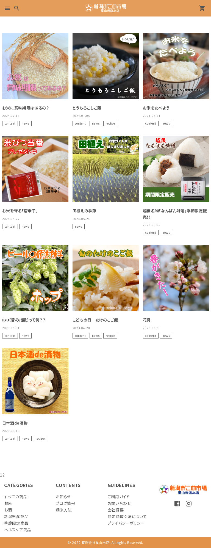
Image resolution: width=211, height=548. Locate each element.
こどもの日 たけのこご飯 (95, 320)
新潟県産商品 (16, 516)
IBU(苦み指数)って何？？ (24, 320)
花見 (147, 320)
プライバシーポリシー (126, 523)
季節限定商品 (16, 523)
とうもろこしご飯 (87, 108)
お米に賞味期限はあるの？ (25, 108)
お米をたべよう (156, 108)
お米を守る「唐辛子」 (20, 210)
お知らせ (63, 496)
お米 (8, 503)
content (10, 123)
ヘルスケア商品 (17, 529)
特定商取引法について (127, 516)
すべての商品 (15, 496)
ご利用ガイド (119, 496)
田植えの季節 (84, 210)
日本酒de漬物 (15, 423)
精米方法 (64, 510)
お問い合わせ (119, 503)
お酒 (8, 510)
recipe (110, 123)
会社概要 (116, 510)
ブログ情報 (65, 503)
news (25, 123)
